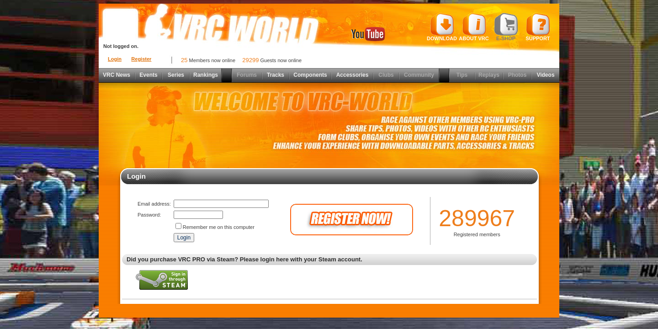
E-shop (506, 27)
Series (176, 75)
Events (148, 75)
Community (419, 75)
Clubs (385, 75)
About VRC (473, 27)
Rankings (205, 75)
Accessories (352, 75)
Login (115, 59)
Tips (461, 75)
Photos (517, 75)
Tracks (275, 75)
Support (538, 27)
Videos (545, 75)
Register (141, 59)
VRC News (116, 75)
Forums (247, 75)
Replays (488, 75)
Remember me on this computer (219, 227)
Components (310, 75)
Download (442, 27)
